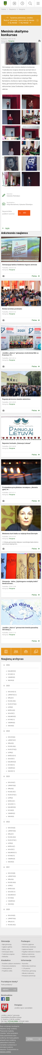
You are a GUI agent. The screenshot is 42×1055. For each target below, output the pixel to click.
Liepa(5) (10, 707)
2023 (8, 776)
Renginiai (22, 9)
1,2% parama (26, 968)
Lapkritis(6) (12, 785)
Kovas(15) (11, 855)
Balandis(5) (12, 716)
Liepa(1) (10, 885)
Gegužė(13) (11, 892)
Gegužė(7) (11, 713)
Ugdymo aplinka (7, 947)
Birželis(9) (11, 710)
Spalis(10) (11, 921)
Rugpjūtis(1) (12, 795)
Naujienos (12, 9)
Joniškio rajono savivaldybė (23, 1008)
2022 (8, 822)
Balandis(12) (12, 852)
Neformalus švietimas (29, 947)
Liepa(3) (10, 843)
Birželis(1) (11, 801)
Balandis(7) (12, 895)
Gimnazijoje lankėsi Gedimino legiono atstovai (19, 265)
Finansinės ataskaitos (9, 966)
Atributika (5, 956)
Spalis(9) (11, 743)
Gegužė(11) (11, 804)
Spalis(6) (11, 788)
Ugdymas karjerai (27, 949)
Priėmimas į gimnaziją (29, 971)
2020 (8, 909)
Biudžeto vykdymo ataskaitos (11, 963)
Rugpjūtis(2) (12, 704)
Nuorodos (25, 963)
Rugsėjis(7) (12, 792)
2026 (8, 665)
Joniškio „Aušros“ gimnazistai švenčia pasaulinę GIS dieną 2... (20, 628)
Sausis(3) (11, 862)
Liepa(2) (10, 752)
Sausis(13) (11, 771)
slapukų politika (5, 1052)
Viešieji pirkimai (7, 968)
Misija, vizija (6, 949)
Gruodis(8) (11, 873)
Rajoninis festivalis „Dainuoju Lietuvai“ (16, 443)
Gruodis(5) (11, 915)
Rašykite (6, 989)
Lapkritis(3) (12, 876)
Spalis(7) (11, 698)
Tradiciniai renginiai (8, 954)
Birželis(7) (11, 846)
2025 (8, 686)
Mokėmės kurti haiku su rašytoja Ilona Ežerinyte (20, 533)
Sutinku (30, 1039)
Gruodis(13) (12, 692)
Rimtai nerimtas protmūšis (12, 309)
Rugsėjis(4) (12, 837)
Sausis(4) (11, 680)
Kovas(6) (11, 898)
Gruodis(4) (11, 828)
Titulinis (3, 9)
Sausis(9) (11, 816)
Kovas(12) (11, 719)
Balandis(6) (12, 807)
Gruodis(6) (11, 737)
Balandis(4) (12, 762)
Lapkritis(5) (12, 831)
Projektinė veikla (7, 971)
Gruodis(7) (11, 782)
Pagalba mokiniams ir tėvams (31, 952)
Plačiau (34, 276)
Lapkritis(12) (12, 695)
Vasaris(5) (11, 677)
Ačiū (23, 213)
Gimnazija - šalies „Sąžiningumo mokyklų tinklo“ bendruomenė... (20, 582)
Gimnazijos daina (7, 952)
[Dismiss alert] (37, 20)
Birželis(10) (12, 755)
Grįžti (7, 228)
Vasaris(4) (11, 859)
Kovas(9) (11, 810)
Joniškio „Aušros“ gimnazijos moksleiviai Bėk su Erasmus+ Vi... (20, 354)
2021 (8, 867)
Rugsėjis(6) (12, 701)
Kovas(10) (11, 765)
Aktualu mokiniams (28, 973)
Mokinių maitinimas (28, 954)
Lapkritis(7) (12, 740)
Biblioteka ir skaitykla (28, 956)
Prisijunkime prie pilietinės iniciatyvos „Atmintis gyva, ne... (20, 488)
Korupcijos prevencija (28, 976)
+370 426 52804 (13, 1021)
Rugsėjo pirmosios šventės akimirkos (16, 399)
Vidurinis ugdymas (28, 944)
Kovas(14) (11, 674)
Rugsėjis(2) (12, 925)
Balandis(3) (12, 671)
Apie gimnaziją (6, 944)
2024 (8, 731)
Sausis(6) (11, 726)
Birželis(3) (11, 888)
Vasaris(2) (11, 768)
